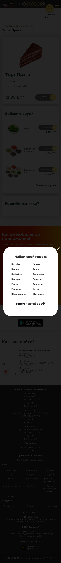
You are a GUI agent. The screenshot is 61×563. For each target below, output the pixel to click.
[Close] (58, 249)
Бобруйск (16, 274)
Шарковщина (18, 294)
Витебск (15, 264)
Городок (16, 289)
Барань (15, 269)
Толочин (37, 279)
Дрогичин (38, 284)
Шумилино (38, 294)
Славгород (39, 274)
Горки (14, 284)
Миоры (36, 264)
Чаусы (36, 289)
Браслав (15, 279)
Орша (36, 269)
